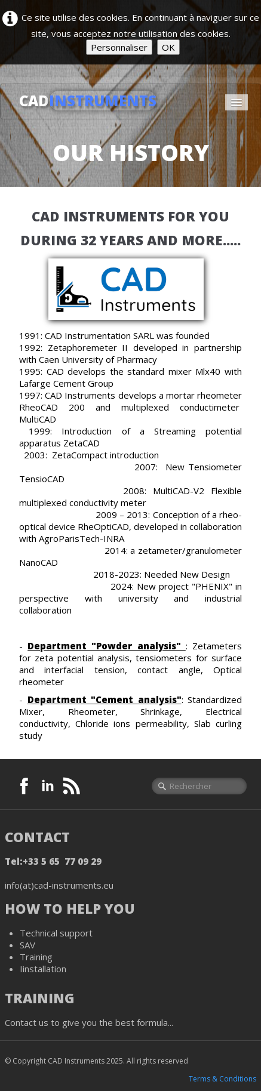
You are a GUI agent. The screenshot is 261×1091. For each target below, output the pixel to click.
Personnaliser (119, 47)
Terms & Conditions (222, 1079)
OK (168, 47)
